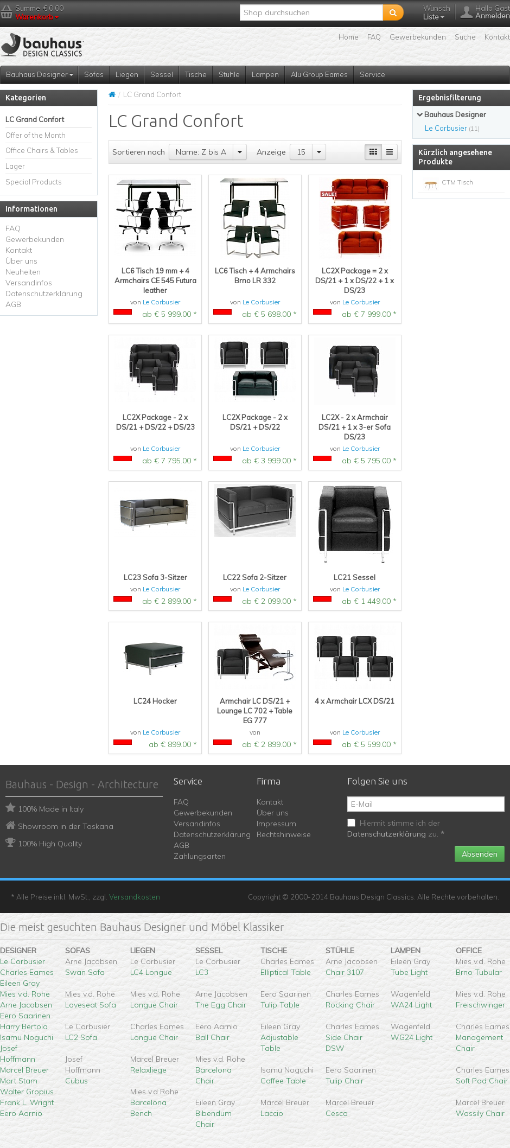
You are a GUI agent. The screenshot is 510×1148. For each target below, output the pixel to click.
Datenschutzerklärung (43, 293)
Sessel (161, 74)
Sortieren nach (138, 152)
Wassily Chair (480, 1113)
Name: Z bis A (201, 152)
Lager (15, 166)
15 (301, 152)
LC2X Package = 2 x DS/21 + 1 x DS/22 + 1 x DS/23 (354, 280)
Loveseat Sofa (90, 1005)
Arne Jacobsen (26, 1005)
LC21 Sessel (354, 577)
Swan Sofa (85, 972)
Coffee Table (283, 1081)
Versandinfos (28, 283)
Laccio (271, 1113)
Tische (196, 74)
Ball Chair (212, 1037)
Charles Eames (27, 972)
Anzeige (271, 152)
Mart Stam (18, 1081)
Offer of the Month (35, 135)
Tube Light (409, 972)
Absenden (480, 854)
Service (372, 74)
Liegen (127, 74)
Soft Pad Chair (482, 1081)
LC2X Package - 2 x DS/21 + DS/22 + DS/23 (155, 422)
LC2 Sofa (81, 1037)
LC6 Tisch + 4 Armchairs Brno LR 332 (255, 275)
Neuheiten (23, 272)
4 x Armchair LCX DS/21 (354, 701)
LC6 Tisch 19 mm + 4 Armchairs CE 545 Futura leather (155, 280)
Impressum (276, 823)
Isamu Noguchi (26, 1037)
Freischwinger (480, 1005)
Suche (465, 37)
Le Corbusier (161, 302)
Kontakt (497, 37)
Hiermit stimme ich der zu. (395, 828)
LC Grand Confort (34, 119)
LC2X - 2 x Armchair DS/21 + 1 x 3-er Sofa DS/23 (354, 427)
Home (349, 37)
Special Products (33, 181)
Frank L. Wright (27, 1102)
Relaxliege (148, 1070)
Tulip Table (279, 1005)
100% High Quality (50, 844)
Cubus (76, 1081)
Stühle (229, 74)
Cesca (337, 1113)
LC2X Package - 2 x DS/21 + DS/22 (255, 422)
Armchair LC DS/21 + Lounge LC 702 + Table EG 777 (254, 711)
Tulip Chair (345, 1081)
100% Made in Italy (51, 809)
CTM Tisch (457, 182)
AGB (13, 304)
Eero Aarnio (21, 1113)
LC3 (201, 972)
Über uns (21, 261)
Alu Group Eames (319, 74)
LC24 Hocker (155, 701)
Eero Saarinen (25, 1016)
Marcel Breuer (24, 1070)
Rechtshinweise (284, 834)
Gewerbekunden (418, 37)
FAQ (374, 37)
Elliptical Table (285, 972)
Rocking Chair (350, 1005)
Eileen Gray (20, 983)
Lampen (265, 74)
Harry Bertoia (24, 1026)
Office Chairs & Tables (41, 150)
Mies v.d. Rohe (25, 994)
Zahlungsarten (200, 856)
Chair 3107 (345, 972)
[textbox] (311, 12)
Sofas (94, 74)
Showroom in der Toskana (65, 826)
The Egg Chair (220, 1005)
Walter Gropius (27, 1091)
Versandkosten (134, 896)
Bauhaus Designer (39, 74)
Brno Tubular (479, 972)
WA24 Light (411, 1005)
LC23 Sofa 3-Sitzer (155, 577)
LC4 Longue (151, 972)
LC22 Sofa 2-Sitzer (254, 577)
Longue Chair (154, 1005)
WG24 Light (411, 1037)
